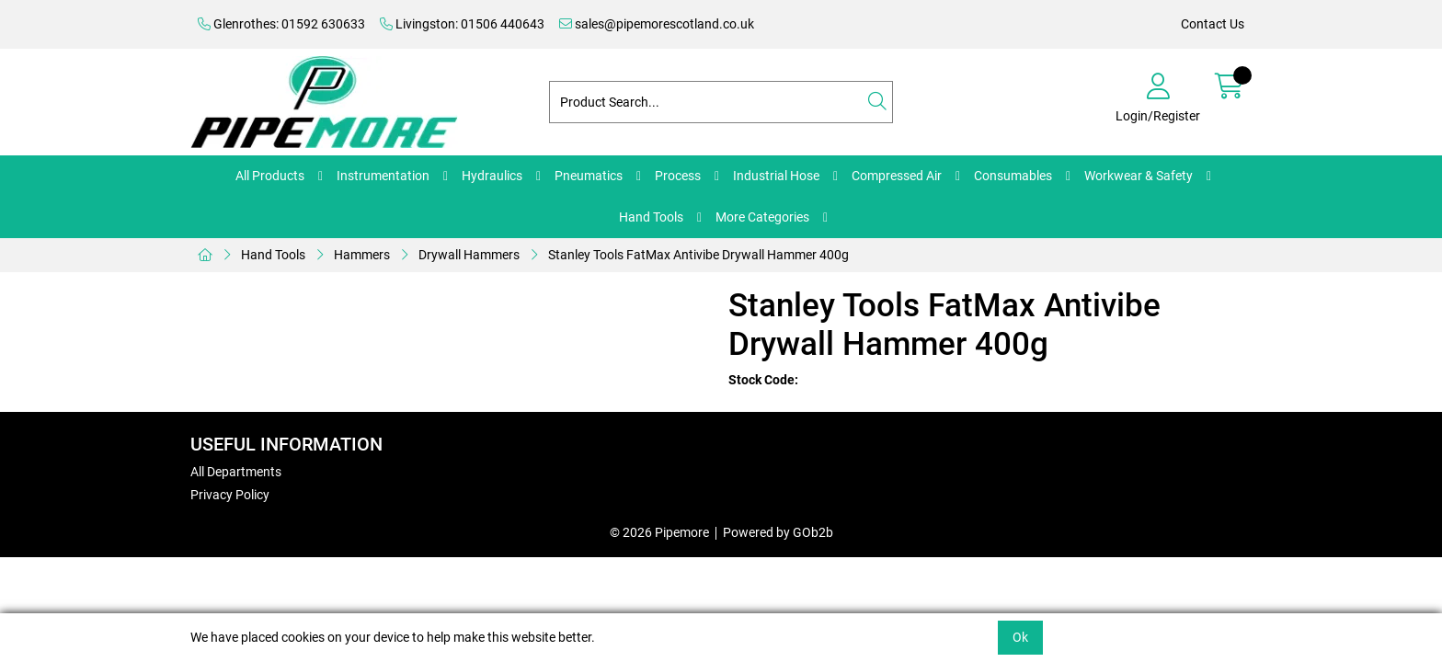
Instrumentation (383, 175)
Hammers (362, 254)
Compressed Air (897, 175)
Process (678, 175)
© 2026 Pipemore (659, 532)
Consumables (1013, 175)
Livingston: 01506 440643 (462, 24)
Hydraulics (492, 175)
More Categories (762, 217)
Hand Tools (651, 217)
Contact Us (1212, 24)
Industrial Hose (776, 175)
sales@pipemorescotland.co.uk (656, 24)
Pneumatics (589, 175)
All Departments (235, 471)
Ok (1020, 637)
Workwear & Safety (1138, 175)
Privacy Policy (229, 494)
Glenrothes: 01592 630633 (281, 24)
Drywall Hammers (469, 254)
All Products (269, 175)
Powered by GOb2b (778, 532)
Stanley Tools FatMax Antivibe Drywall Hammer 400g (698, 254)
